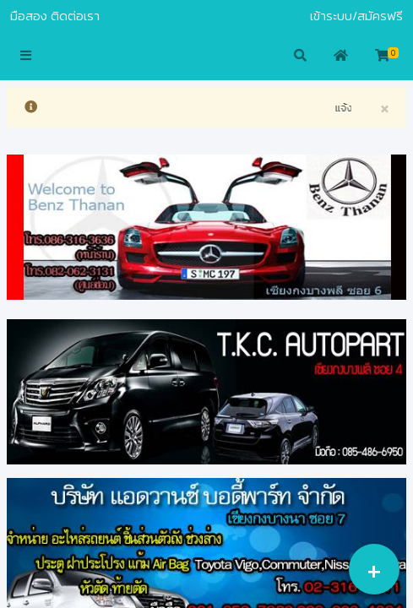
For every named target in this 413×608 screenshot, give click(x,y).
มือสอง (28, 16)
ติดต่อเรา (75, 16)
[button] (26, 56)
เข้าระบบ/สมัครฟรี (356, 16)
